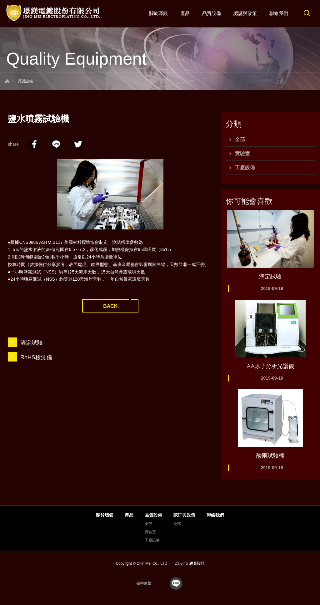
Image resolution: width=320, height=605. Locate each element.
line (176, 583)
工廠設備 (245, 167)
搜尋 (307, 13)
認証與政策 (245, 13)
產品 (185, 13)
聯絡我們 (278, 13)
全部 (240, 139)
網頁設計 (196, 563)
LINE (56, 144)
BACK (110, 306)
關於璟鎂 (158, 13)
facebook (34, 144)
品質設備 (211, 13)
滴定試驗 (31, 343)
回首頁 (7, 81)
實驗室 (242, 153)
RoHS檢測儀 (36, 357)
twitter (78, 144)
